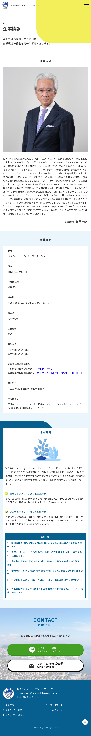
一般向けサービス (56, 704)
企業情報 (9, 704)
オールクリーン (55, 709)
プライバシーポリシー (15, 715)
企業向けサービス (13, 709)
